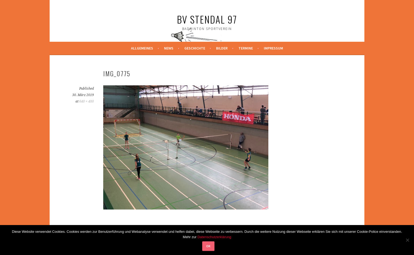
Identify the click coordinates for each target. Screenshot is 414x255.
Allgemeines (142, 48)
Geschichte (194, 48)
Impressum (273, 48)
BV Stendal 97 (207, 19)
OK (208, 246)
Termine (245, 48)
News (168, 48)
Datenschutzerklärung (214, 237)
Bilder (222, 48)
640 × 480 (86, 101)
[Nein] (407, 240)
